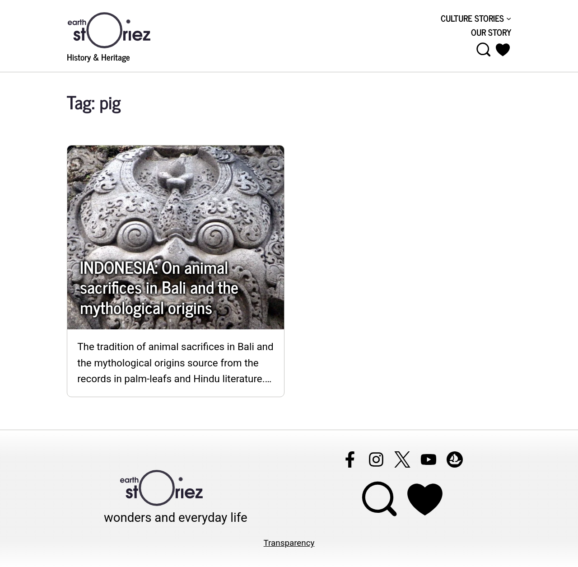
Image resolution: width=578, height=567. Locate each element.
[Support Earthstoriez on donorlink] (424, 499)
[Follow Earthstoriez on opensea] (455, 459)
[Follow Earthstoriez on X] (402, 459)
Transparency (289, 543)
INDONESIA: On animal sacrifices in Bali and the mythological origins (159, 287)
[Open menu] (483, 50)
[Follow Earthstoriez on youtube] (428, 459)
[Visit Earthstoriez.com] (123, 29)
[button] (502, 50)
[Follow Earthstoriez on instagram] (376, 459)
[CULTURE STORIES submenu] (508, 18)
